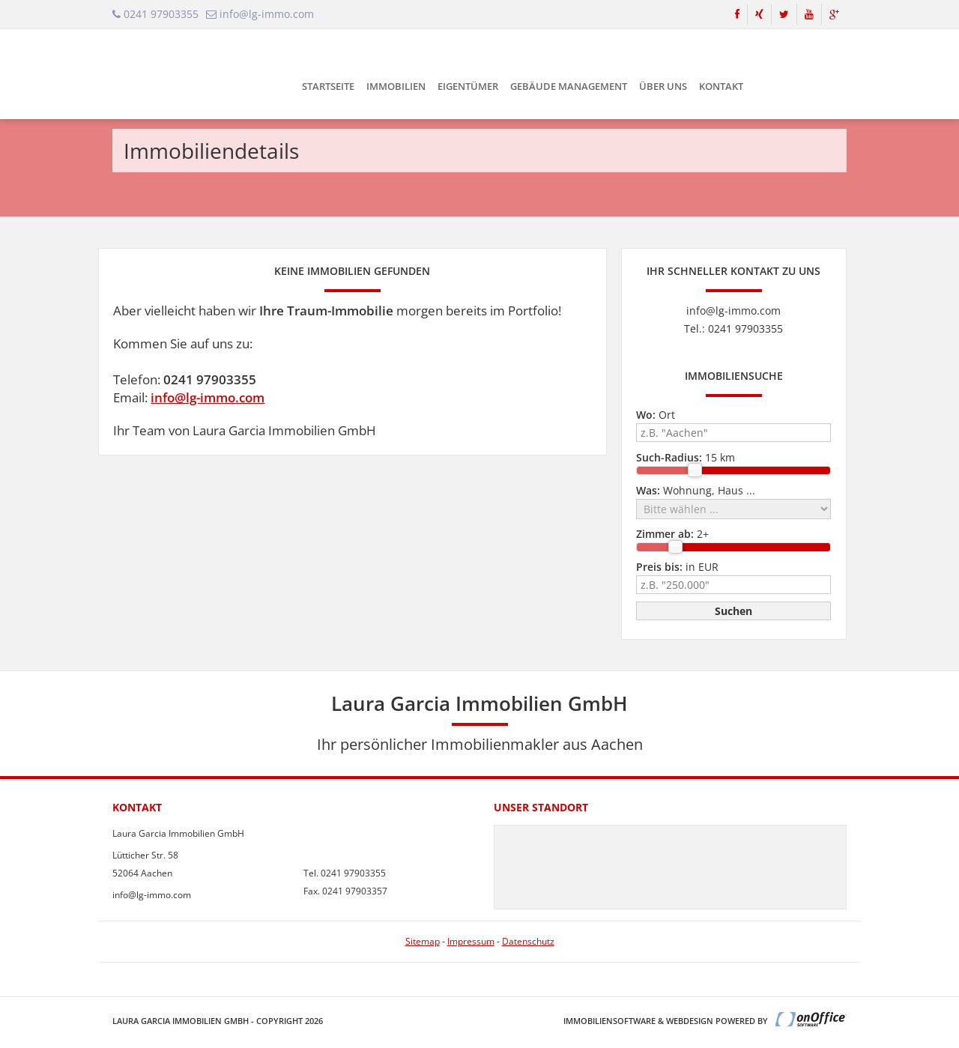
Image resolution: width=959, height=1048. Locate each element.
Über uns (663, 86)
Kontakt (721, 86)
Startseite (328, 86)
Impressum (470, 941)
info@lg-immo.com (207, 397)
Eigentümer (468, 86)
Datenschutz (528, 941)
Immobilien (396, 86)
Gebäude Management (568, 86)
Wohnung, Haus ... (695, 490)
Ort (655, 415)
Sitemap (422, 941)
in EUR (677, 567)
